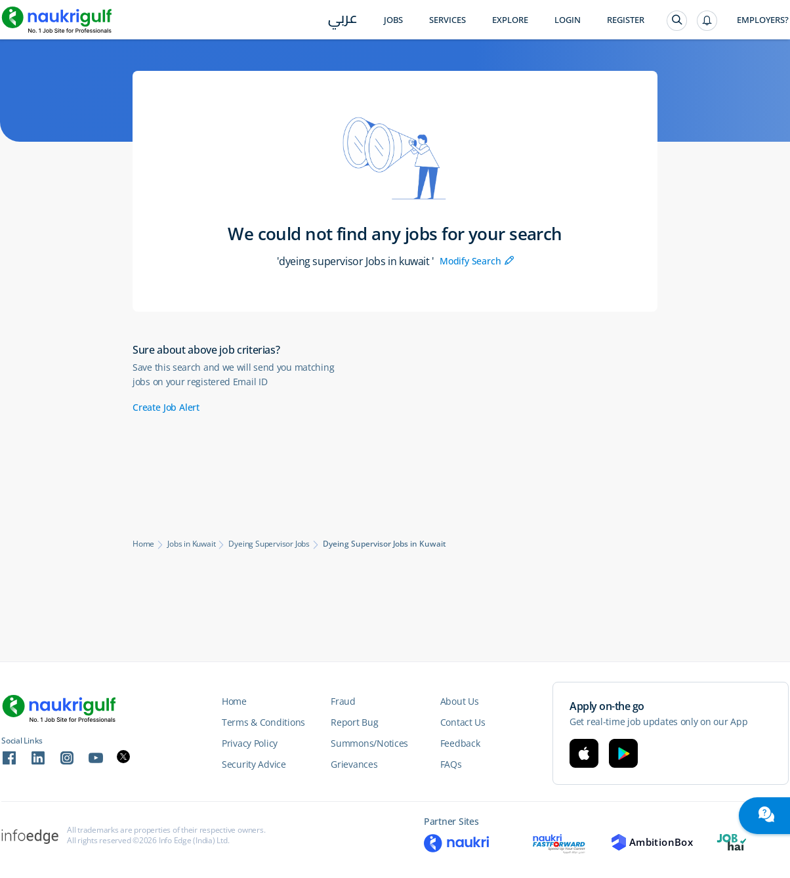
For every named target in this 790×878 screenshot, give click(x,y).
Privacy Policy (250, 743)
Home (143, 544)
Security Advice (254, 764)
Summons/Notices (369, 743)
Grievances (354, 764)
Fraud (343, 701)
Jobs (393, 20)
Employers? (763, 20)
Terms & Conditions (263, 722)
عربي (343, 20)
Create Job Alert (166, 407)
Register (625, 20)
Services (447, 20)
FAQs (451, 764)
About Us (459, 701)
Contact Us (463, 722)
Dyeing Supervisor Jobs (269, 544)
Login (567, 20)
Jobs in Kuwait (191, 544)
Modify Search (477, 261)
